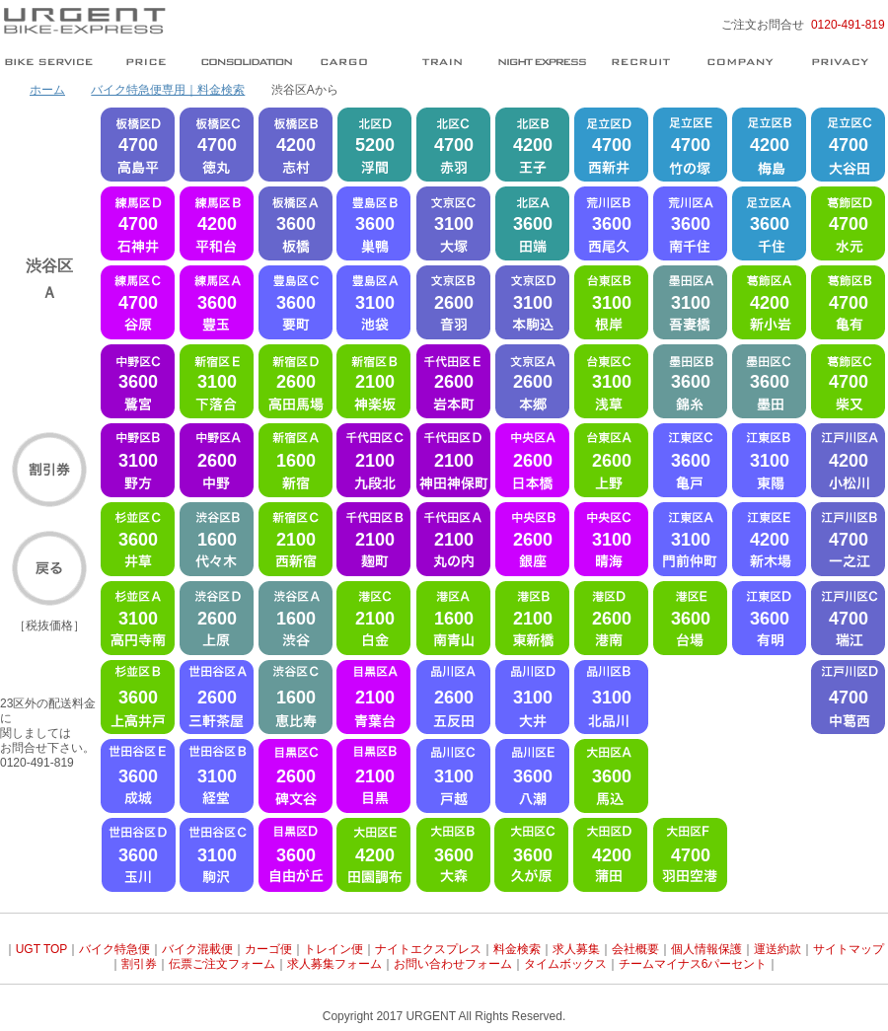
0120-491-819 (848, 25)
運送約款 (777, 949)
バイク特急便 (114, 949)
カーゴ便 (268, 949)
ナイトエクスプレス (428, 949)
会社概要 (635, 949)
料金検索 (517, 949)
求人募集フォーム (334, 964)
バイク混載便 (197, 949)
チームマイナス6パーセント (693, 964)
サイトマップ (848, 949)
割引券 (139, 964)
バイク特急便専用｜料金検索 (168, 90)
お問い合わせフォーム (453, 964)
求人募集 (576, 949)
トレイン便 (333, 949)
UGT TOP (42, 949)
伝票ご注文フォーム (222, 964)
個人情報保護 (706, 949)
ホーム (47, 90)
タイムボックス (565, 964)
